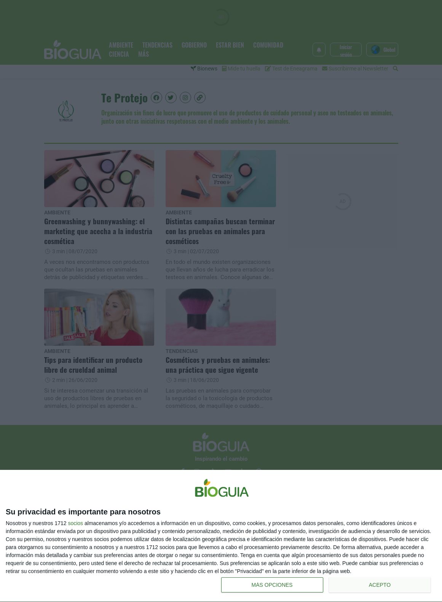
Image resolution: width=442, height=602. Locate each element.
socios (75, 523)
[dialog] (221, 536)
